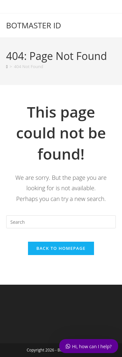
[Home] (7, 66)
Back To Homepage (61, 248)
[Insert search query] (61, 221)
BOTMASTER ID (33, 25)
